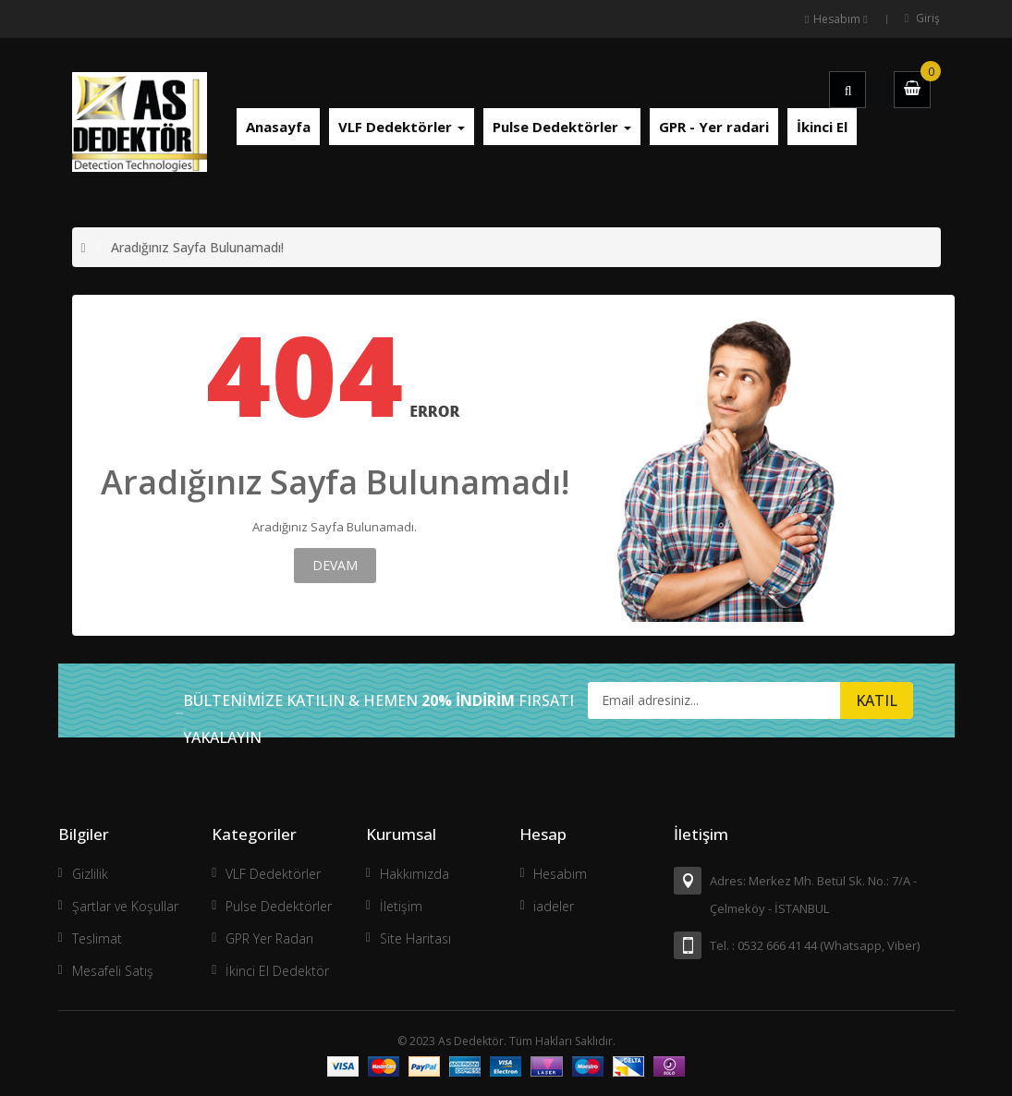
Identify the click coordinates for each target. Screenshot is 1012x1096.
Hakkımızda (414, 874)
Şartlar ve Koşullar (125, 906)
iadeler (553, 906)
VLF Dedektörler (273, 874)
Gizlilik (90, 874)
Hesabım (560, 874)
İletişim (401, 906)
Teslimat (97, 938)
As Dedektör (471, 1041)
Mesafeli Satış (112, 971)
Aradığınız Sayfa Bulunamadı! (197, 247)
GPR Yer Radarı (269, 938)
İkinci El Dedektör (277, 971)
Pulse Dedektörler (279, 906)
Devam (335, 565)
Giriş (928, 18)
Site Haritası (415, 938)
